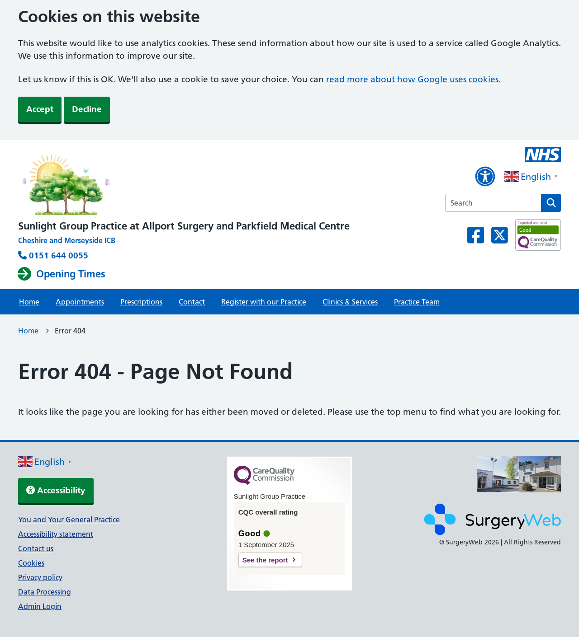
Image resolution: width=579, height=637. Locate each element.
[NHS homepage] (184, 182)
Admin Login (40, 606)
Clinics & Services (350, 301)
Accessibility (55, 490)
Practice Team (417, 301)
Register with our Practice (263, 301)
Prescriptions (141, 301)
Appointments (80, 301)
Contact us (35, 548)
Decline (87, 109)
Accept (39, 109)
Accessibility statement (55, 534)
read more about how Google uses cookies (412, 79)
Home (29, 301)
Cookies (31, 562)
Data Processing (44, 591)
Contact (192, 301)
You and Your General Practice (69, 519)
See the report (265, 560)
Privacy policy (40, 577)
